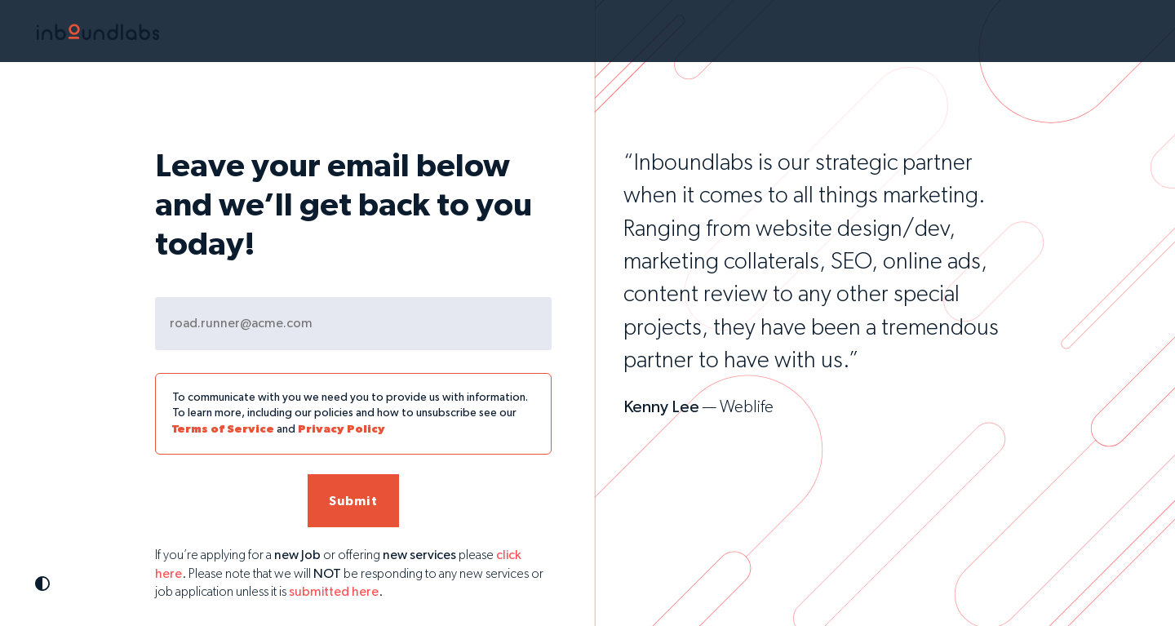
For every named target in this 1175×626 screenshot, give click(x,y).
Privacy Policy (341, 429)
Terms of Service (223, 429)
